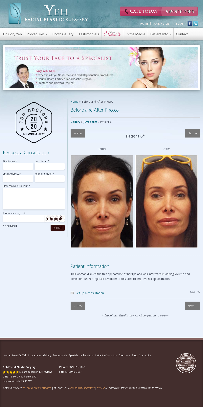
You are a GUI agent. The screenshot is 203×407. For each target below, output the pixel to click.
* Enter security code (14, 213)
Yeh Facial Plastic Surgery (37, 388)
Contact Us (145, 355)
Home (144, 23)
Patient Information (106, 355)
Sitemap (101, 388)
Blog (179, 23)
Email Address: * (12, 174)
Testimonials (89, 34)
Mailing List (162, 23)
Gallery (75, 122)
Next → (192, 133)
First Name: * (10, 161)
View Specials (112, 34)
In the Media (135, 34)
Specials (73, 355)
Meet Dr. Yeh (19, 355)
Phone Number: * (44, 174)
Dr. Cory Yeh (12, 34)
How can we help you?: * (16, 186)
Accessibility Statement (82, 388)
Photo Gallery (63, 34)
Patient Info (160, 34)
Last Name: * (42, 161)
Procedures (37, 34)
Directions (124, 355)
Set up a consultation (90, 293)
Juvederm (90, 122)
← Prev (77, 133)
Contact (182, 34)
